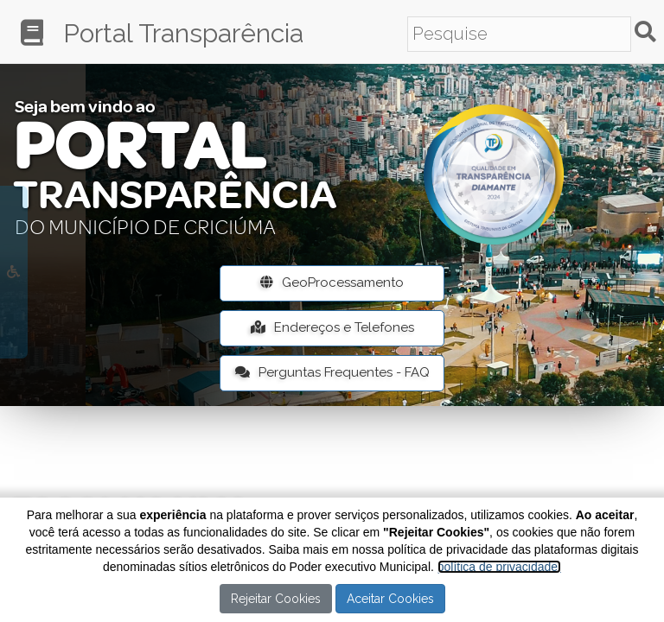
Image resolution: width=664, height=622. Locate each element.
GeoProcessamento (332, 282)
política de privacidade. (499, 567)
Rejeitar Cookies (276, 599)
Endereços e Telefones (332, 327)
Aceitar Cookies (390, 599)
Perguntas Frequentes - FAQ (332, 372)
